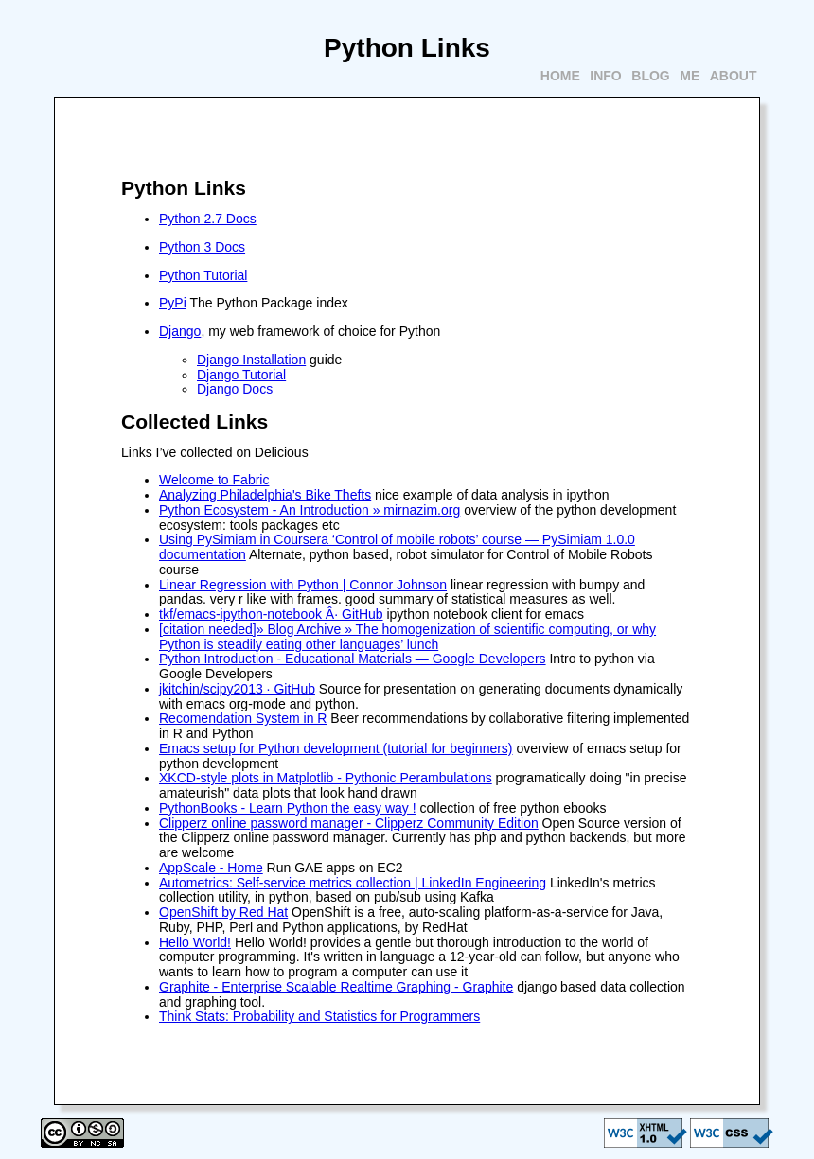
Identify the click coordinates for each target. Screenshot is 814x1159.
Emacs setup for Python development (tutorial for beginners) (336, 748)
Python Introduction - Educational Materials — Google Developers (352, 658)
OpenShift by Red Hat (223, 912)
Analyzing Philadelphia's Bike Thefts (265, 494)
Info (605, 75)
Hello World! (195, 942)
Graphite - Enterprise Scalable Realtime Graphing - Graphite (336, 986)
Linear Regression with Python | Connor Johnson (303, 584)
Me (689, 75)
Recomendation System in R (243, 718)
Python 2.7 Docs (208, 218)
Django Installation (251, 359)
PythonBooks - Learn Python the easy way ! (287, 808)
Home (560, 75)
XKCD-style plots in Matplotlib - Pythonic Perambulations (325, 777)
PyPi (172, 302)
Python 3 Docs (202, 247)
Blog (650, 75)
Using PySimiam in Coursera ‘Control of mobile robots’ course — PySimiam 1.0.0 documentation (397, 547)
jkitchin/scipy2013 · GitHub (237, 688)
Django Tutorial (241, 374)
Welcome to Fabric (214, 479)
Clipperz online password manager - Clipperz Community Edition (349, 823)
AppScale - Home (211, 867)
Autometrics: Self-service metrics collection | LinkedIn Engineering (352, 882)
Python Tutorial (203, 275)
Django (180, 331)
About (733, 75)
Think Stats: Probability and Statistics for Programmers (319, 1016)
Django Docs (235, 388)
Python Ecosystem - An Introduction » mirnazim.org (309, 510)
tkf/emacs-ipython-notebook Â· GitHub (271, 614)
